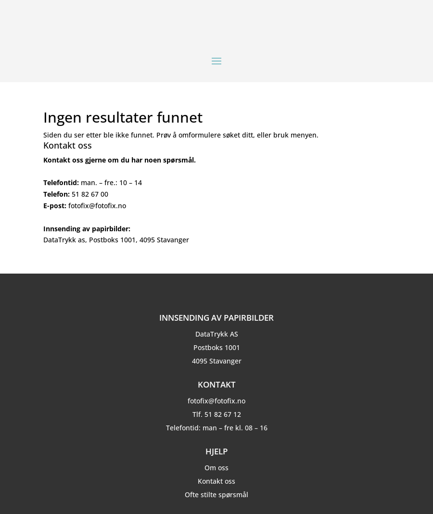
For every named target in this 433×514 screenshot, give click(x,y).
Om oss (216, 467)
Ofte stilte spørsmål (216, 494)
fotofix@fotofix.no (216, 400)
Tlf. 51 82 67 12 (216, 414)
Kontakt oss (216, 481)
